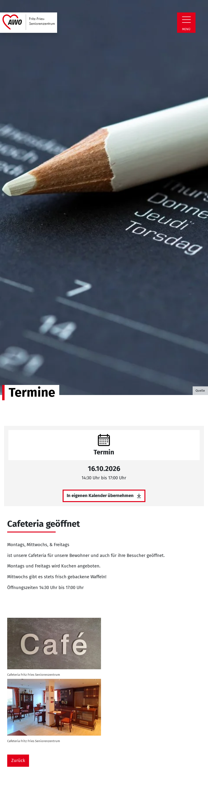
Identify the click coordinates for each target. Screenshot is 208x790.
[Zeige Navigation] (186, 19)
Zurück (18, 760)
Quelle (200, 390)
